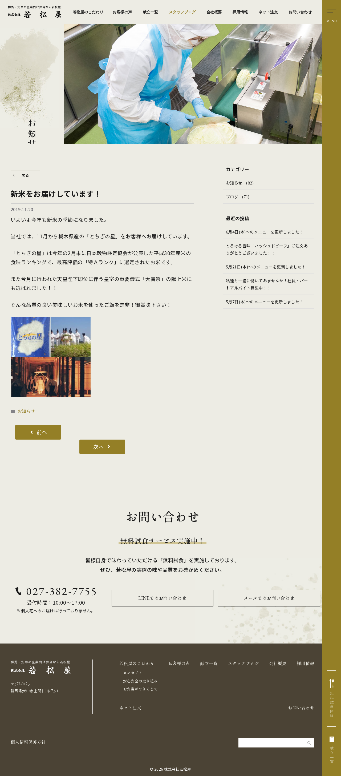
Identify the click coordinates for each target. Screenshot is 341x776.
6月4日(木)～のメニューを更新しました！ (265, 232)
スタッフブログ (182, 12)
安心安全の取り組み (140, 681)
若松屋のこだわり (88, 12)
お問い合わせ (300, 12)
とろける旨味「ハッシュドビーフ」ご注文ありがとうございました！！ (267, 249)
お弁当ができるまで (140, 689)
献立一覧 (150, 12)
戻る (25, 175)
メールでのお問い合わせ (269, 598)
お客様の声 (122, 12)
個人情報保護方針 (28, 742)
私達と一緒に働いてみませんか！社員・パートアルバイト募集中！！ (267, 284)
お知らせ (26, 411)
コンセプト (132, 673)
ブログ (232, 196)
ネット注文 (268, 12)
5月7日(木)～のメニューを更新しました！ (265, 301)
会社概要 (214, 12)
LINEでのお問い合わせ (162, 598)
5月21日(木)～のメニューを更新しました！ (266, 267)
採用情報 (240, 12)
